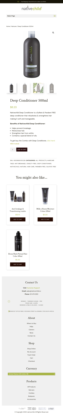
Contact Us (31, 336)
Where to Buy (31, 323)
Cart (31, 358)
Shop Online (31, 349)
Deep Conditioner (44, 163)
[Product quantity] (13, 150)
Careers (31, 330)
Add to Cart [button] (18, 219)
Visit (31, 288)
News (31, 333)
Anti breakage (20, 163)
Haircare (13, 26)
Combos (31, 393)
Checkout (31, 361)
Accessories (31, 399)
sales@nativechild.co (34, 291)
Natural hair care (27, 167)
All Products (41, 160)
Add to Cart (21, 149)
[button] (53, 32)
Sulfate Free (51, 167)
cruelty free (31, 163)
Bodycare (31, 396)
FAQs (31, 327)
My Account (31, 352)
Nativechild (14, 167)
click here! (51, 141)
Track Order (31, 355)
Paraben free (40, 167)
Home (8, 26)
